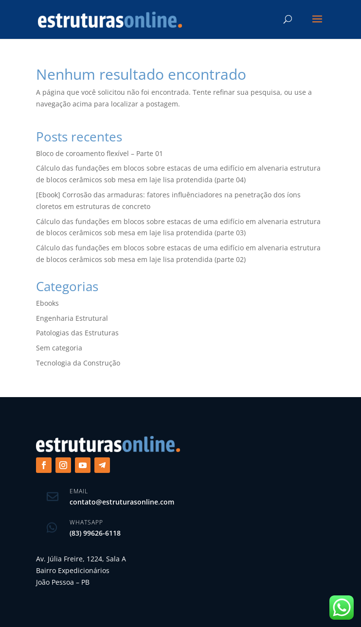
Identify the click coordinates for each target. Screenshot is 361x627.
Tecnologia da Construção (78, 362)
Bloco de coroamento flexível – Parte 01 (99, 153)
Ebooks (47, 303)
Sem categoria (59, 347)
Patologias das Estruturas (77, 332)
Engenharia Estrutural (72, 318)
